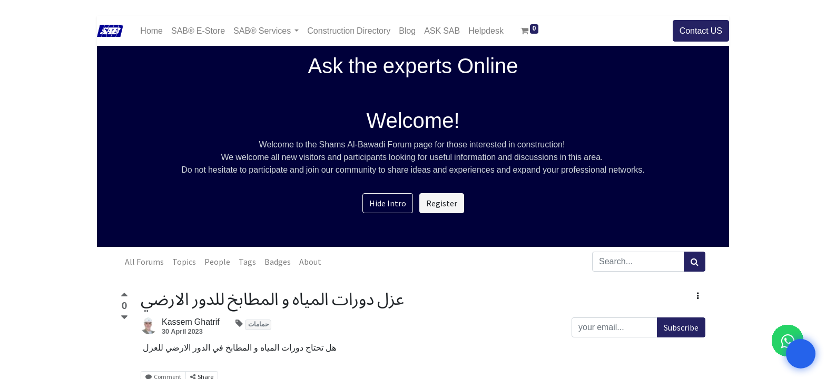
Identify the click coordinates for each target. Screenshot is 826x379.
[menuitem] (151, 31)
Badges (277, 261)
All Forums (144, 261)
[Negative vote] (124, 317)
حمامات (258, 324)
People (217, 261)
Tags (247, 261)
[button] (697, 296)
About (310, 261)
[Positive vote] (124, 296)
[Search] (694, 262)
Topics (184, 261)
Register (441, 203)
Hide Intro (387, 203)
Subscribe (681, 327)
